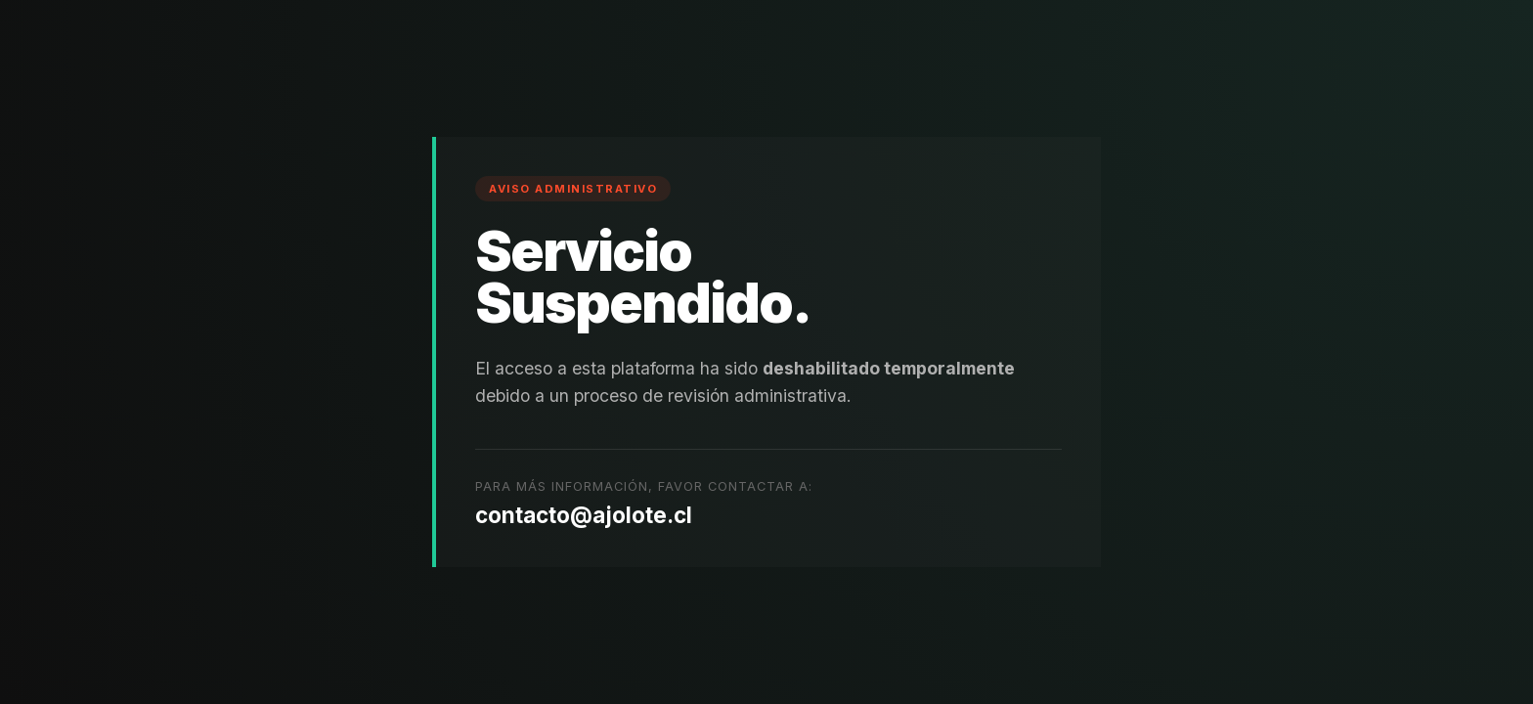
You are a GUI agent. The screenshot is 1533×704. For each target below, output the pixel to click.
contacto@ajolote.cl (583, 515)
